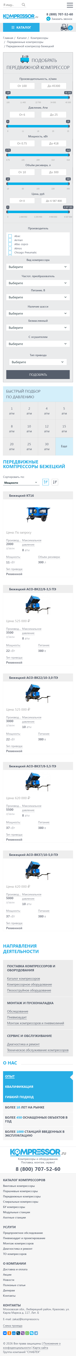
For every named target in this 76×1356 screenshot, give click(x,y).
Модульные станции (16, 1212)
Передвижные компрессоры (22, 1196)
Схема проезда (12, 1325)
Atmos (18, 248)
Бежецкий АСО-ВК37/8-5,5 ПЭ (32, 766)
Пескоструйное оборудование (29, 990)
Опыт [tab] (10, 1076)
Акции (7, 1274)
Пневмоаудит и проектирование (24, 1238)
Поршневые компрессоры (20, 1191)
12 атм (46, 428)
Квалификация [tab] (19, 1087)
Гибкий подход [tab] (19, 1097)
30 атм (46, 446)
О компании (14, 1263)
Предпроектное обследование (23, 1233)
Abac (17, 235)
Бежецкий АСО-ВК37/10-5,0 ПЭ (33, 854)
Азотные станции (14, 1217)
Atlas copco (21, 244)
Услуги (9, 1227)
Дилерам (9, 1290)
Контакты (9, 1295)
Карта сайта (40, 1348)
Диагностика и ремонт (23, 1044)
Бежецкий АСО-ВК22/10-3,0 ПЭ (33, 677)
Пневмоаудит (17, 1017)
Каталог (23, 27)
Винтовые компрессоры (19, 1186)
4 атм (46, 410)
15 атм (64, 428)
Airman (18, 239)
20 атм (11, 446)
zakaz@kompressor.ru (25, 1319)
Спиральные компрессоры (20, 1201)
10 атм (29, 428)
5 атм (64, 410)
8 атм (11, 428)
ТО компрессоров (15, 1254)
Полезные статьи (14, 1285)
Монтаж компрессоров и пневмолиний (35, 1023)
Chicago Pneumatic (25, 252)
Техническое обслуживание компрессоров (38, 1050)
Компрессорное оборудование (29, 984)
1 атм (11, 410)
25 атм (29, 446)
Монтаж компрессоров (18, 1243)
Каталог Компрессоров (24, 1180)
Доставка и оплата (15, 1269)
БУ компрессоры (14, 1207)
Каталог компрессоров (23, 978)
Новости (8, 1280)
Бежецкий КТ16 (21, 495)
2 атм (29, 410)
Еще (64, 446)
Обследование (17, 1011)
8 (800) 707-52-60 (59, 14)
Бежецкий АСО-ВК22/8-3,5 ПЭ (32, 589)
